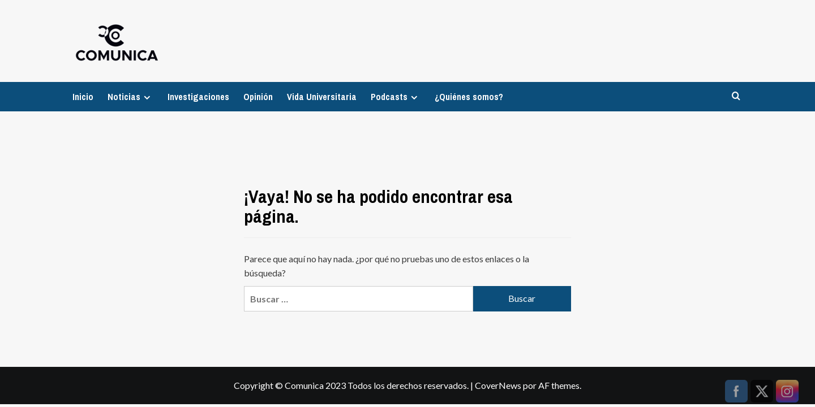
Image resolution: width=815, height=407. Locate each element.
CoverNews (498, 385)
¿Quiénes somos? (469, 96)
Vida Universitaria (322, 96)
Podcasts (396, 96)
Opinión (258, 96)
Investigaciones (198, 96)
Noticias (130, 96)
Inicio (82, 96)
